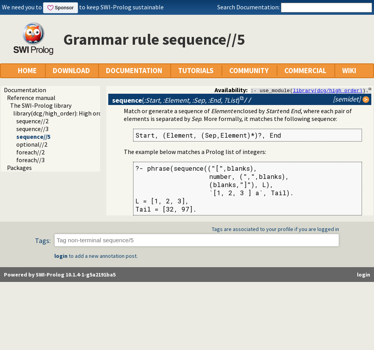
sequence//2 (32, 121)
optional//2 (31, 144)
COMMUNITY (248, 70)
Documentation (25, 90)
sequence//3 (32, 129)
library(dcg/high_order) (327, 90)
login (61, 256)
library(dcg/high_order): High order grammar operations (88, 113)
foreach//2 (30, 152)
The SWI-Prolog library (40, 105)
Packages (19, 168)
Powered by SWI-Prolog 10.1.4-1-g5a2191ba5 (60, 274)
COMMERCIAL (305, 70)
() (176, 100)
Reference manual (31, 98)
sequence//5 (33, 136)
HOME (27, 70)
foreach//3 (30, 160)
